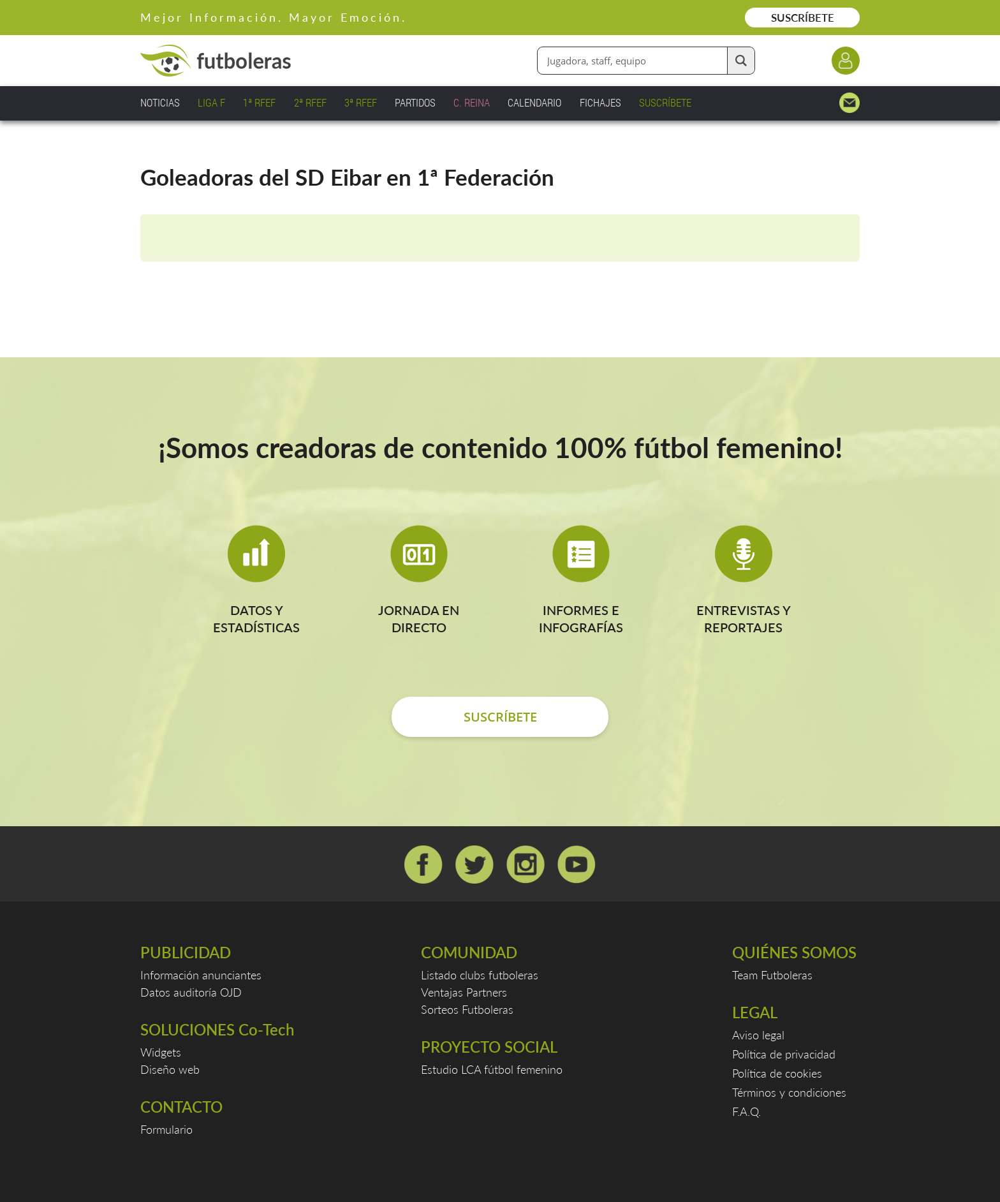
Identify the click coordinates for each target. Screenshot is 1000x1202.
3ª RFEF (360, 102)
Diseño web (170, 1069)
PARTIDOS (415, 102)
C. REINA (471, 102)
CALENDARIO (534, 102)
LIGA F (211, 102)
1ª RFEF (259, 102)
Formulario (166, 1129)
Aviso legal (758, 1035)
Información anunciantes (200, 975)
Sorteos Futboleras (467, 1009)
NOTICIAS (160, 102)
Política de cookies (777, 1073)
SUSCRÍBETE (802, 17)
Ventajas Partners (464, 992)
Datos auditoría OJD (191, 992)
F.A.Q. (746, 1111)
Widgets (160, 1052)
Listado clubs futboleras (479, 975)
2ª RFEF (310, 102)
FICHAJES (600, 102)
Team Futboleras (772, 975)
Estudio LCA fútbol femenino (491, 1069)
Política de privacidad (783, 1054)
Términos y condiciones (789, 1092)
